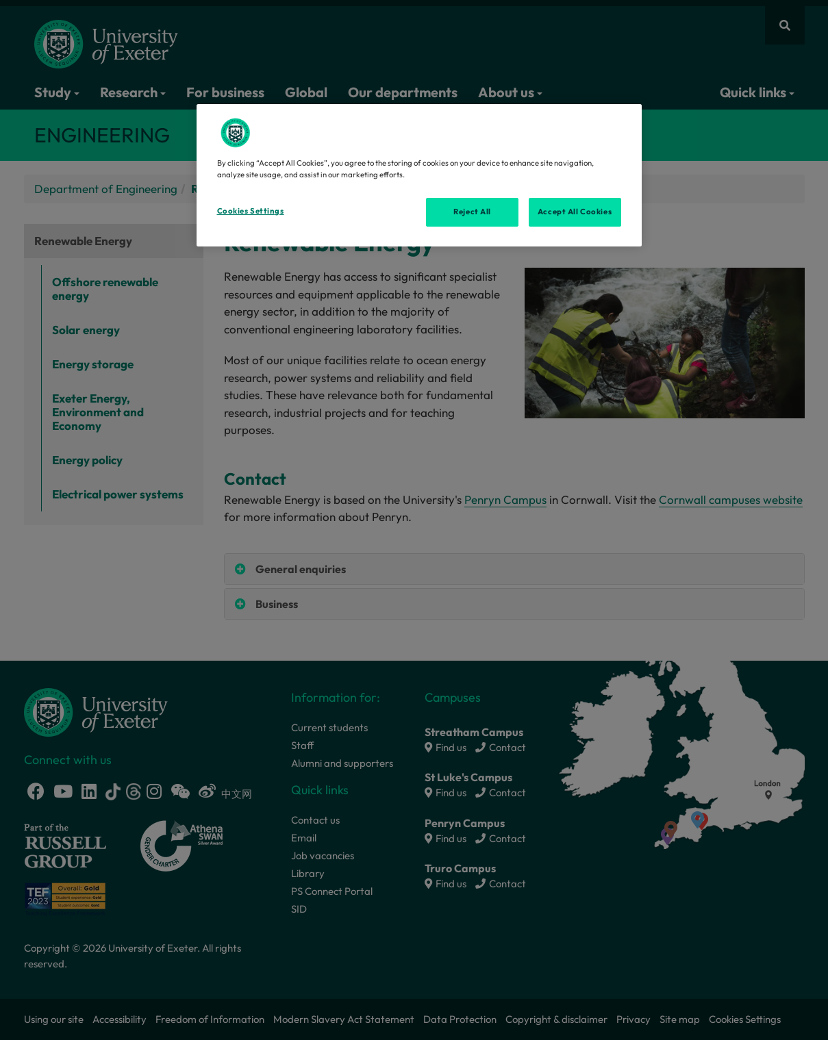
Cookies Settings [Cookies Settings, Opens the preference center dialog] (250, 211)
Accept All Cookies (575, 211)
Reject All (472, 211)
